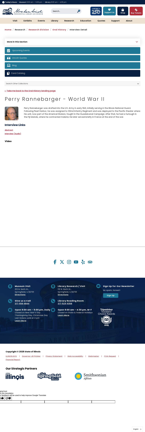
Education (85, 21)
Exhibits (28, 21)
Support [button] (115, 21)
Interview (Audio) (13, 133)
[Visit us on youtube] (76, 262)
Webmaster (93, 356)
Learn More (20, 320)
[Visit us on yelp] (83, 262)
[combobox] (137, 429)
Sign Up (111, 295)
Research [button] (69, 21)
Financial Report (13, 359)
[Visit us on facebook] (55, 262)
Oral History (59, 29)
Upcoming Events (21, 50)
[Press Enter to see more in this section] (72, 41)
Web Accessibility (75, 356)
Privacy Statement (54, 356)
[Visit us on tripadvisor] (90, 262)
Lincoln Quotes (19, 57)
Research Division (39, 29)
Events (41, 21)
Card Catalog (18, 73)
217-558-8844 (22, 303)
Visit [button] (15, 21)
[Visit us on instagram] (69, 262)
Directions (20, 294)
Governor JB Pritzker (31, 356)
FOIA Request (110, 356)
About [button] (129, 21)
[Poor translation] (8, 398)
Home (8, 29)
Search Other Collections (17, 83)
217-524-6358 (65, 303)
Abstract (9, 130)
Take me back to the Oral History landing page (31, 90)
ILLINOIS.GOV (11, 356)
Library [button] (54, 21)
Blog (14, 65)
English (135, 429)
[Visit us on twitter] (62, 262)
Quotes (101, 21)
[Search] (66, 11)
